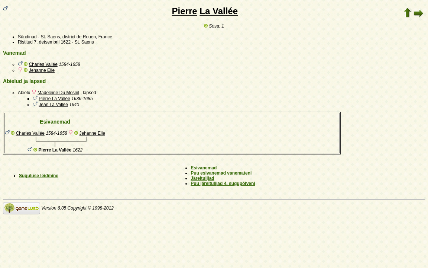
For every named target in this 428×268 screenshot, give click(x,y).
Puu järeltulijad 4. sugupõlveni (223, 183)
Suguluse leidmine (38, 175)
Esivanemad (204, 167)
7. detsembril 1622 (52, 42)
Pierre (184, 11)
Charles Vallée (43, 64)
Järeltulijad (202, 178)
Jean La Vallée (53, 104)
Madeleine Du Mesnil (58, 92)
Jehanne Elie (42, 70)
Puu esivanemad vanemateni (221, 173)
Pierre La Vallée (54, 98)
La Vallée (219, 11)
